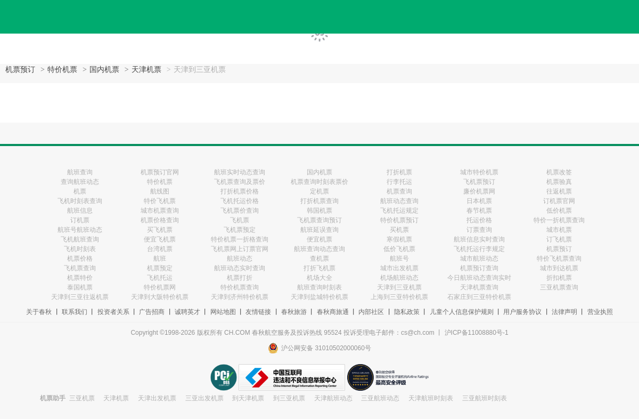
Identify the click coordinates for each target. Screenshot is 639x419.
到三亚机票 (289, 398)
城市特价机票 (479, 172)
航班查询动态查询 (319, 249)
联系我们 (74, 312)
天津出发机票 (157, 398)
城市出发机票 (399, 268)
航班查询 (80, 172)
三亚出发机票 (204, 398)
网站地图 (223, 312)
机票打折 (239, 277)
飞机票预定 (240, 229)
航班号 (399, 258)
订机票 (79, 220)
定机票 (319, 191)
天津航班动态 (333, 398)
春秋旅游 (294, 312)
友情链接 (258, 312)
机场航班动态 (399, 277)
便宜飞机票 (160, 239)
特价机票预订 (399, 220)
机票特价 (80, 277)
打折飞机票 (319, 268)
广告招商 (152, 312)
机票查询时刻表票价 (319, 182)
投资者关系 (113, 312)
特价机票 (62, 70)
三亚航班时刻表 (484, 398)
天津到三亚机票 (399, 287)
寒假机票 (399, 239)
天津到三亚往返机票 (80, 297)
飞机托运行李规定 (479, 249)
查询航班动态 (80, 182)
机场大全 (319, 277)
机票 (79, 191)
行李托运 (399, 182)
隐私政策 (407, 312)
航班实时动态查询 (239, 172)
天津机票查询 (479, 287)
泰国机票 (80, 287)
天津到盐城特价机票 (319, 297)
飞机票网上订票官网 (239, 249)
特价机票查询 (239, 287)
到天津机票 (248, 398)
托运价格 (479, 220)
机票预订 (20, 70)
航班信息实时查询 (479, 239)
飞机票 (239, 220)
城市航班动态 (479, 258)
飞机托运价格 (239, 201)
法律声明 (564, 312)
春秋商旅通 (333, 312)
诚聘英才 (187, 312)
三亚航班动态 (380, 398)
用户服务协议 (522, 312)
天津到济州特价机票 (239, 297)
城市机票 (559, 229)
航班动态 (239, 258)
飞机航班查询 (80, 239)
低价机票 (559, 210)
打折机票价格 (239, 191)
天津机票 (146, 70)
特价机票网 (160, 287)
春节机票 (479, 210)
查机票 (319, 258)
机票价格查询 (160, 220)
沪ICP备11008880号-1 (477, 332)
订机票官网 (559, 201)
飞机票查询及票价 (239, 182)
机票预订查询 (479, 268)
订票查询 (479, 229)
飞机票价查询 (239, 210)
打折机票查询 (319, 201)
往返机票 (559, 191)
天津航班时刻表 (430, 398)
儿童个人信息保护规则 (462, 312)
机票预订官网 (160, 172)
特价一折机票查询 (559, 220)
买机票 (399, 229)
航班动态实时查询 (239, 268)
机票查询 (399, 191)
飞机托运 (160, 277)
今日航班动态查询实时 (479, 277)
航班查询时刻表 (319, 287)
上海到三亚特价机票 (399, 297)
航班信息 (80, 210)
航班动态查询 (399, 201)
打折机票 (399, 172)
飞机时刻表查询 (80, 201)
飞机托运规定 (399, 210)
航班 (159, 258)
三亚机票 (82, 398)
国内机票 (104, 70)
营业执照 (600, 312)
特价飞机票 (160, 201)
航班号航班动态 (80, 229)
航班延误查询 (319, 229)
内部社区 (371, 312)
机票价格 (80, 258)
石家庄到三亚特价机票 (479, 297)
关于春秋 (39, 312)
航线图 (159, 191)
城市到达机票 (559, 268)
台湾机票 (160, 249)
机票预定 (160, 268)
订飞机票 (559, 239)
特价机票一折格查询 (239, 239)
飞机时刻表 (80, 249)
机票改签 (559, 172)
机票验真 (559, 182)
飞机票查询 (80, 268)
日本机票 (479, 201)
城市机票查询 (160, 210)
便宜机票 (319, 239)
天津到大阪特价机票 (160, 297)
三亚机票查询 (559, 287)
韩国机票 (319, 210)
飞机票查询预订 (319, 220)
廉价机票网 (479, 191)
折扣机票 (559, 277)
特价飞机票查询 (559, 258)
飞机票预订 (479, 182)
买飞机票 (160, 229)
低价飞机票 (399, 249)
